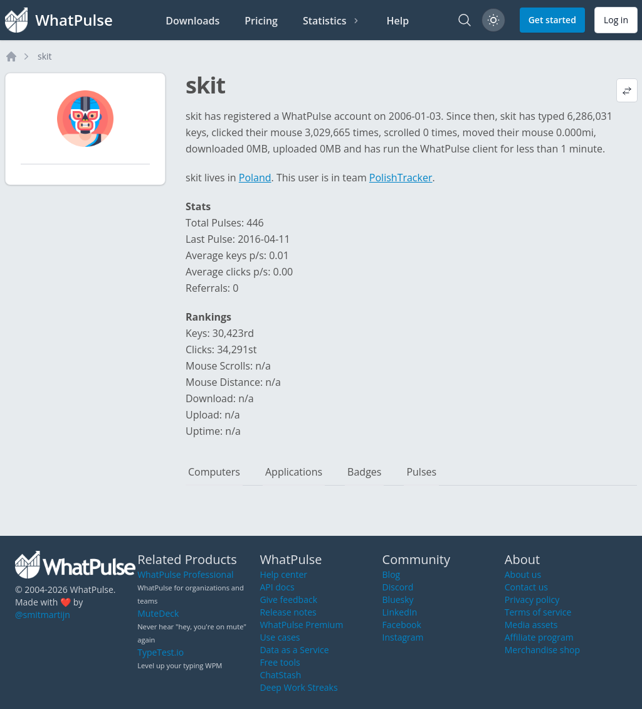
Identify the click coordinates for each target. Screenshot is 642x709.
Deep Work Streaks (298, 687)
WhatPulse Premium (301, 625)
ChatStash (280, 675)
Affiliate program (539, 637)
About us (523, 574)
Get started (552, 20)
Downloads (192, 21)
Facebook (401, 625)
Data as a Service (294, 650)
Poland (255, 177)
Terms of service (538, 612)
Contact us (526, 587)
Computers (214, 472)
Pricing (261, 21)
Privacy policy (532, 599)
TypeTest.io (160, 652)
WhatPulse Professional (185, 574)
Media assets (531, 625)
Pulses (421, 472)
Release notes (288, 612)
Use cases (280, 637)
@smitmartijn (42, 615)
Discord (398, 587)
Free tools (280, 662)
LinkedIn (400, 612)
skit (45, 56)
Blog (391, 574)
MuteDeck (158, 613)
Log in (616, 20)
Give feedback (288, 599)
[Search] (464, 20)
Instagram (403, 637)
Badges (364, 472)
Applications (293, 472)
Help (397, 21)
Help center (283, 574)
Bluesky (398, 599)
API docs (277, 587)
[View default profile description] (627, 90)
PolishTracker (401, 177)
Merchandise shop (542, 650)
